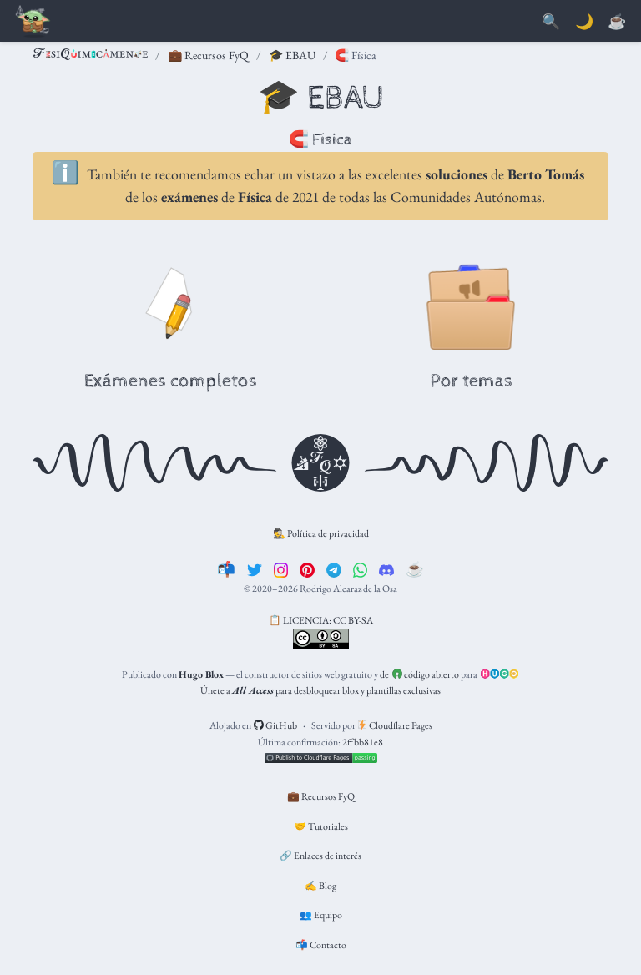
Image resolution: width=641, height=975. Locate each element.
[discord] (386, 568)
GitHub (276, 725)
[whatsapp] (360, 568)
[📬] (226, 568)
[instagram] (281, 568)
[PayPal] (617, 22)
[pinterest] (307, 568)
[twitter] (254, 568)
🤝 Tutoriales (321, 826)
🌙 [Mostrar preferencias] (584, 22)
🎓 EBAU (292, 55)
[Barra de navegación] (33, 22)
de (505, 174)
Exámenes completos (170, 381)
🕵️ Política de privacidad (321, 533)
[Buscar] (551, 22)
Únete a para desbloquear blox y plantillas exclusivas (320, 690)
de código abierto (419, 674)
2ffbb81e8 (362, 742)
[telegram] (333, 568)
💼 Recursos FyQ (208, 55)
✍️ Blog (320, 885)
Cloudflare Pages (395, 725)
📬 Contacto (320, 945)
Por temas (471, 381)
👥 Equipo (321, 915)
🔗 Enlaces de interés (320, 855)
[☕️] (415, 568)
